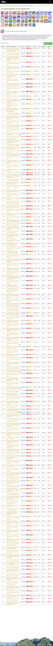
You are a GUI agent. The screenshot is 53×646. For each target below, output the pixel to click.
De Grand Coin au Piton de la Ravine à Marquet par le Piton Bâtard (13, 429)
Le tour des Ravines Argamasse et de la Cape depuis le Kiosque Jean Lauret (13, 425)
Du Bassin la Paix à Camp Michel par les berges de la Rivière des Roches (12, 351)
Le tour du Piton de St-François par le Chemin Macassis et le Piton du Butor (13, 498)
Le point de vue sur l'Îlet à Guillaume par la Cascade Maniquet (12, 105)
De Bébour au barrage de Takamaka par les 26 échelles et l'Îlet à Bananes (13, 141)
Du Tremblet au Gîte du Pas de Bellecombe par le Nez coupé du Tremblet (13, 434)
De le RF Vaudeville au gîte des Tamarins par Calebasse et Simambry (13, 330)
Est (3, 125)
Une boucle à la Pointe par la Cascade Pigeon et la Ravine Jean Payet (13, 384)
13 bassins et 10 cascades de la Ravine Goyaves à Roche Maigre (13, 325)
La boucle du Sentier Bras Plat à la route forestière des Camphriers (13, 76)
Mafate (3, 231)
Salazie (3, 205)
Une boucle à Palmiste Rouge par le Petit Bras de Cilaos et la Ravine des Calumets (13, 544)
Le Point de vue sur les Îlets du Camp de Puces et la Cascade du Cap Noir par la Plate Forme (13, 203)
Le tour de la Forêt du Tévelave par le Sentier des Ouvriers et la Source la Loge (13, 317)
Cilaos (3, 201)
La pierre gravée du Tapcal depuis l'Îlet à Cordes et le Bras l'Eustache (13, 228)
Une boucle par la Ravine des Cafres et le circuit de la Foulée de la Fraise (13, 415)
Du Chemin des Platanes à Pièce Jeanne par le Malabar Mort (13, 570)
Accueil (2, 5)
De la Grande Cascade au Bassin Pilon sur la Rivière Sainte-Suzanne (12, 110)
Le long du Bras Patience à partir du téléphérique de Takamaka (12, 513)
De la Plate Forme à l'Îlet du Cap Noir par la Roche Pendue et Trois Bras (13, 339)
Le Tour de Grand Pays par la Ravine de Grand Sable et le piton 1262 (13, 536)
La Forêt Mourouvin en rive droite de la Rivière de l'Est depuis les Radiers (12, 502)
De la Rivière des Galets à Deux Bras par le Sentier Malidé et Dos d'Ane (13, 118)
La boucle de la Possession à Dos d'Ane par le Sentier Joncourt (13, 93)
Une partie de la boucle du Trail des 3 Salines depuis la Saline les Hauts (13, 518)
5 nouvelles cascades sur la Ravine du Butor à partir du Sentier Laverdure (12, 603)
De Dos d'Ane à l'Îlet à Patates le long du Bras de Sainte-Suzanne (13, 403)
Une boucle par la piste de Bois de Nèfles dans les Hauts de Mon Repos (13, 482)
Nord (3, 91)
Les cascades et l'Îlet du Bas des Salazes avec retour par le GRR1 (13, 265)
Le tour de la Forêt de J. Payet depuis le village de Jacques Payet (13, 68)
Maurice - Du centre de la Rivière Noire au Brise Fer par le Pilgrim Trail (13, 578)
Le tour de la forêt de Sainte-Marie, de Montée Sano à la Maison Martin (13, 273)
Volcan (3, 190)
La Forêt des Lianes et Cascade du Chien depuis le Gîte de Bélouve (13, 130)
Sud (3, 62)
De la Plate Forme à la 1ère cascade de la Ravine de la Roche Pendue (12, 236)
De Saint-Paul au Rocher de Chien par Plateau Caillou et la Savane (13, 522)
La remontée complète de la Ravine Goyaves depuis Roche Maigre (13, 334)
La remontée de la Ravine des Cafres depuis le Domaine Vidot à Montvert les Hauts (13, 420)
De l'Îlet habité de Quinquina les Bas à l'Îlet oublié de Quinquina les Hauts (13, 462)
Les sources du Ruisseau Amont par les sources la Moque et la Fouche (13, 187)
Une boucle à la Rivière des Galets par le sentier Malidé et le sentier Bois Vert (13, 101)
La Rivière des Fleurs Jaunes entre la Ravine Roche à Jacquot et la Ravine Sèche (13, 277)
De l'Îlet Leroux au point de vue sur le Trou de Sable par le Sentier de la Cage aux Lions (13, 305)
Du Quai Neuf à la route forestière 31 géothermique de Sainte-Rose (13, 195)
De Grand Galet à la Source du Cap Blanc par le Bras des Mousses (13, 282)
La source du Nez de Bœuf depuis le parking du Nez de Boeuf (12, 80)
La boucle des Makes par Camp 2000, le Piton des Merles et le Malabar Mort (13, 176)
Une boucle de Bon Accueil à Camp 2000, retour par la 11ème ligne (13, 359)
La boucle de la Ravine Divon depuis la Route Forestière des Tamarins (13, 166)
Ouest (3, 160)
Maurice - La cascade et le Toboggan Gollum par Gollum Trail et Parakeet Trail (13, 583)
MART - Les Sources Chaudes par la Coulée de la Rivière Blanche (13, 296)
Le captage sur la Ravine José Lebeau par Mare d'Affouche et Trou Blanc (13, 556)
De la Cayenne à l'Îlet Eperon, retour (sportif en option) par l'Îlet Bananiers (13, 256)
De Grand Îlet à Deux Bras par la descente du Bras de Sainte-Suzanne (13, 210)
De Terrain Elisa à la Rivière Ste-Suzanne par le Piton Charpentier (13, 457)
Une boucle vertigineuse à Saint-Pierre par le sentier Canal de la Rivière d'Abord (13, 248)
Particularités (14, 5)
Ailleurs (3, 48)
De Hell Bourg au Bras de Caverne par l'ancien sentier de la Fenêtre (13, 470)
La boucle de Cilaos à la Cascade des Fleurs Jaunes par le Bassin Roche (13, 240)
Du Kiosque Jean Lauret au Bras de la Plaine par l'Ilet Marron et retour (13, 63)
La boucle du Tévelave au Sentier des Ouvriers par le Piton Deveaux (13, 162)
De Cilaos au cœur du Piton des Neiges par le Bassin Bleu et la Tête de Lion (13, 260)
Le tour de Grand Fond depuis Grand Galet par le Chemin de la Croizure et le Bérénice (13, 50)
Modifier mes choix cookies (23, 644)
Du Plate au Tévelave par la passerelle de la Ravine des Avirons (12, 442)
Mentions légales (33, 644)
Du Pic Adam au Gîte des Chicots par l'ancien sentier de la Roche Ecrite (13, 490)
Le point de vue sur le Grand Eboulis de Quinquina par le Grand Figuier (13, 552)
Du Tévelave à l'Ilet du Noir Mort (13, 172)
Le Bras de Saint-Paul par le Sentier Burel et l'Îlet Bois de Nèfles (12, 531)
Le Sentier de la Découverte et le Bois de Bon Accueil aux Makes (13, 343)
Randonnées (8, 5)
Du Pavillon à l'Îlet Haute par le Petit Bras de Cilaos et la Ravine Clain (13, 398)
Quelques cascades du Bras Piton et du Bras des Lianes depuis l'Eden (12, 446)
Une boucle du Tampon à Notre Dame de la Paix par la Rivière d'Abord (13, 375)
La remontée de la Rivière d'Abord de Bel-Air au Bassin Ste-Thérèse (13, 379)
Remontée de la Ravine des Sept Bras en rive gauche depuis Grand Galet (13, 300)
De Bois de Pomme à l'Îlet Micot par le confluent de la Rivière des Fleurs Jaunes (13, 474)
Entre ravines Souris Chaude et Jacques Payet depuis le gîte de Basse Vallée (13, 592)
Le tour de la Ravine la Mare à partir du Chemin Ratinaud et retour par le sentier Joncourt (13, 309)
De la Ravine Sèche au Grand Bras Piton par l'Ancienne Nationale (13, 527)
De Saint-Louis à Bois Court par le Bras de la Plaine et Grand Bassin (13, 88)
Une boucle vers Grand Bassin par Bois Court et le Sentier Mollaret (13, 364)
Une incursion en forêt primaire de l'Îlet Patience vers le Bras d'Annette (13, 122)
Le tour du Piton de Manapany (13, 412)
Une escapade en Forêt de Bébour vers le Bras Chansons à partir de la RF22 (13, 588)
